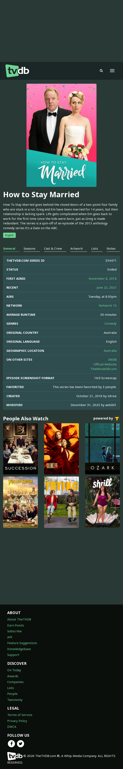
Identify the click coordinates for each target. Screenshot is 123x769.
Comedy (111, 323)
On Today (14, 670)
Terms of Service (19, 715)
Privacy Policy (17, 721)
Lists (10, 688)
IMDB (112, 359)
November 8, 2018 (103, 278)
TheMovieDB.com (103, 369)
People (12, 694)
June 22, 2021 (107, 287)
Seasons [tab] (29, 248)
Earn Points (15, 625)
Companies (15, 682)
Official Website (105, 364)
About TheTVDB (19, 619)
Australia (110, 350)
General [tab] (9, 248)
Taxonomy (15, 700)
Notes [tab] (111, 248)
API (9, 637)
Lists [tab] (94, 248)
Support (13, 655)
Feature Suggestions (22, 643)
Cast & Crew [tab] (53, 248)
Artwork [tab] (76, 248)
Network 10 (108, 305)
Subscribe (14, 631)
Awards (12, 676)
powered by (106, 419)
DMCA (11, 726)
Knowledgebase (19, 649)
